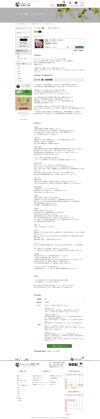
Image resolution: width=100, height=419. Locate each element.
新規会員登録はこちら (24, 46)
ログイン (52, 4)
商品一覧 (19, 50)
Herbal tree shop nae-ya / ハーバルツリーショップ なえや (23, 114)
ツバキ (36, 31)
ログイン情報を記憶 (24, 37)
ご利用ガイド (53, 5)
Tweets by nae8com (24, 119)
